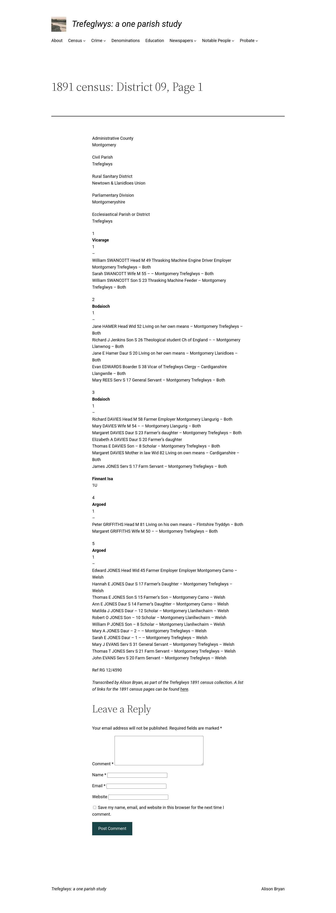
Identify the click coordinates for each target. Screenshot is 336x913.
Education (154, 40)
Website (99, 802)
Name (99, 780)
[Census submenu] (84, 40)
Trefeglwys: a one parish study (127, 24)
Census (75, 40)
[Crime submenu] (104, 40)
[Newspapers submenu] (195, 40)
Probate (247, 40)
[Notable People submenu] (233, 40)
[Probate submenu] (257, 40)
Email (98, 791)
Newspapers (181, 40)
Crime (96, 40)
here (184, 689)
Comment (102, 769)
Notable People (216, 40)
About (57, 40)
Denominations (126, 40)
